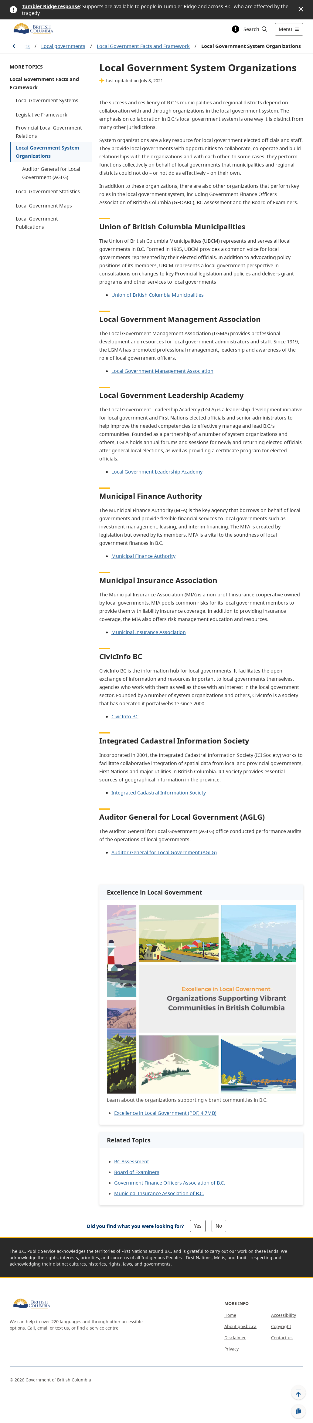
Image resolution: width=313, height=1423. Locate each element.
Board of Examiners (136, 1172)
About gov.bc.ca (240, 1326)
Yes (198, 1225)
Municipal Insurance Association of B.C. (159, 1193)
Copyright (281, 1326)
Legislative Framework (41, 114)
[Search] (256, 29)
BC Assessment (131, 1161)
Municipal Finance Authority (143, 556)
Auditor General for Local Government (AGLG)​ (164, 852)
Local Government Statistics (48, 191)
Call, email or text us (48, 1328)
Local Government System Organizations (47, 151)
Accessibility (283, 1315)
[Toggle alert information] (235, 29)
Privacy (231, 1349)
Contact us (282, 1337)
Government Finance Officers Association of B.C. (169, 1182)
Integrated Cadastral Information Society (158, 792)
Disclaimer (235, 1337)
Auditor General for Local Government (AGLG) (51, 173)
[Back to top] (298, 1392)
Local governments (63, 46)
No (219, 1225)
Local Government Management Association (162, 371)
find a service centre (97, 1328)
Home (230, 1315)
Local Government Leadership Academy (156, 471)
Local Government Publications (37, 222)
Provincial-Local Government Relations (49, 131)
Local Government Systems (47, 100)
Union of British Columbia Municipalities (157, 295)
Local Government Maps (44, 205)
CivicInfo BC (124, 716)
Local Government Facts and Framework (143, 46)
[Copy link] (298, 1411)
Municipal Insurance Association (148, 632)
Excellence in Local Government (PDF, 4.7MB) (165, 1113)
